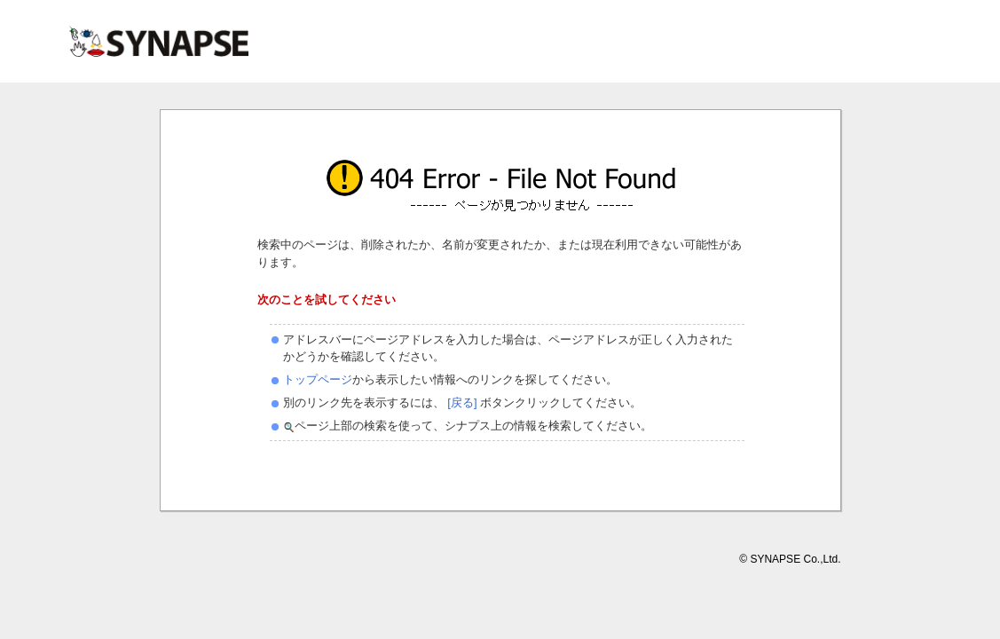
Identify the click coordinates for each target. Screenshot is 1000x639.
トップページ (317, 379)
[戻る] (461, 402)
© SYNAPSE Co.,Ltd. (789, 559)
